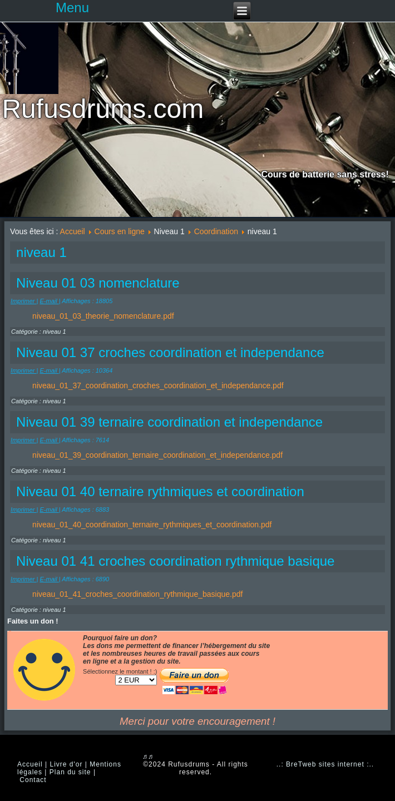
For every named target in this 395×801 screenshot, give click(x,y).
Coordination (216, 231)
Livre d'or (66, 764)
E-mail (49, 301)
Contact (32, 780)
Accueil (72, 231)
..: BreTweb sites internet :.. (325, 764)
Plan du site (70, 772)
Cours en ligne (120, 231)
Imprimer (23, 301)
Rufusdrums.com (103, 108)
